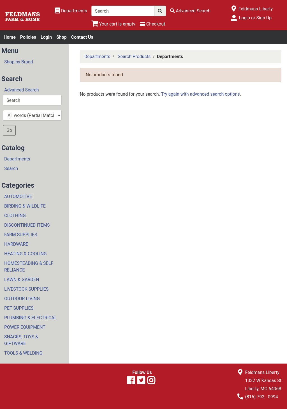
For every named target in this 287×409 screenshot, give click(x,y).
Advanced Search (21, 90)
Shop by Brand (18, 62)
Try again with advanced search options (200, 94)
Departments (17, 159)
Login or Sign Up (255, 17)
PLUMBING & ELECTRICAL (30, 317)
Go (9, 130)
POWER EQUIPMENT (24, 327)
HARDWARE (16, 244)
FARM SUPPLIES (20, 234)
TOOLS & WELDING (23, 353)
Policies (28, 37)
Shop (61, 37)
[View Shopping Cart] (113, 24)
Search (11, 168)
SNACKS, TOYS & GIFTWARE (21, 340)
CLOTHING (15, 215)
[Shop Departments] (71, 11)
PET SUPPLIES (18, 308)
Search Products (134, 56)
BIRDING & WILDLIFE (25, 206)
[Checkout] (152, 24)
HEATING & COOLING (25, 253)
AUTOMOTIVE (18, 196)
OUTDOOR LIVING (22, 298)
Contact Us (82, 37)
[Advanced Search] (190, 10)
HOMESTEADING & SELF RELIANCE (28, 267)
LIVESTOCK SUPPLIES (26, 289)
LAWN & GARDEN (21, 279)
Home (10, 37)
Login (46, 37)
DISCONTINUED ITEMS (27, 225)
